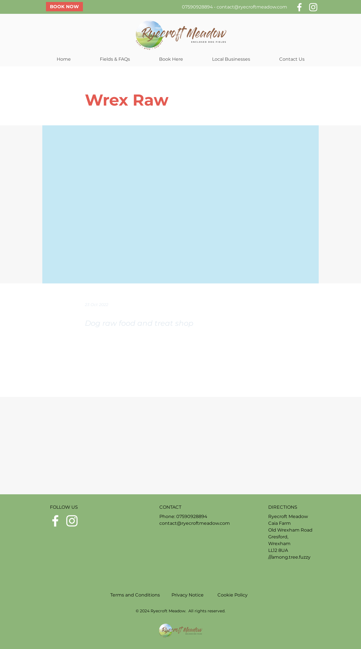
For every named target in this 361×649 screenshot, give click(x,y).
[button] (114, 59)
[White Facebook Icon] (299, 7)
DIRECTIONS (282, 507)
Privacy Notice (187, 595)
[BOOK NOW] (64, 6)
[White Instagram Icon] (313, 7)
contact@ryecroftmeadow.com (252, 7)
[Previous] (103, 375)
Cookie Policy (232, 595)
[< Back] (103, 81)
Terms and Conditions (135, 595)
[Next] (262, 375)
